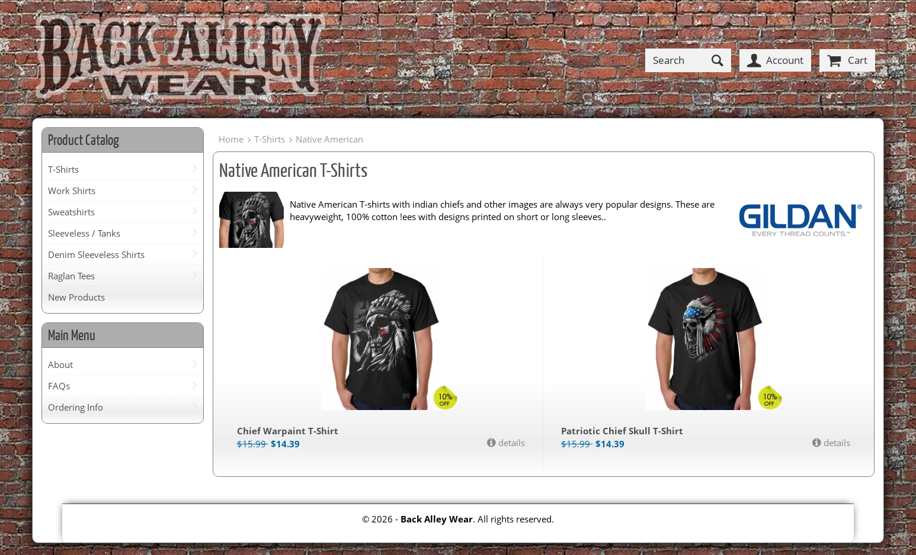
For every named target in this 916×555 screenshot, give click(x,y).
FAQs (59, 386)
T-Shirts (63, 169)
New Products (76, 297)
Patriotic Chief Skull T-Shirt (622, 431)
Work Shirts (71, 190)
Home (231, 139)
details (510, 442)
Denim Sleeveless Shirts (96, 254)
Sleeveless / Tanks (84, 233)
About (60, 364)
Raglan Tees (71, 276)
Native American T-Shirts (293, 170)
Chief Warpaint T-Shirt (287, 431)
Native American (329, 139)
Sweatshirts (71, 212)
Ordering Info (75, 407)
